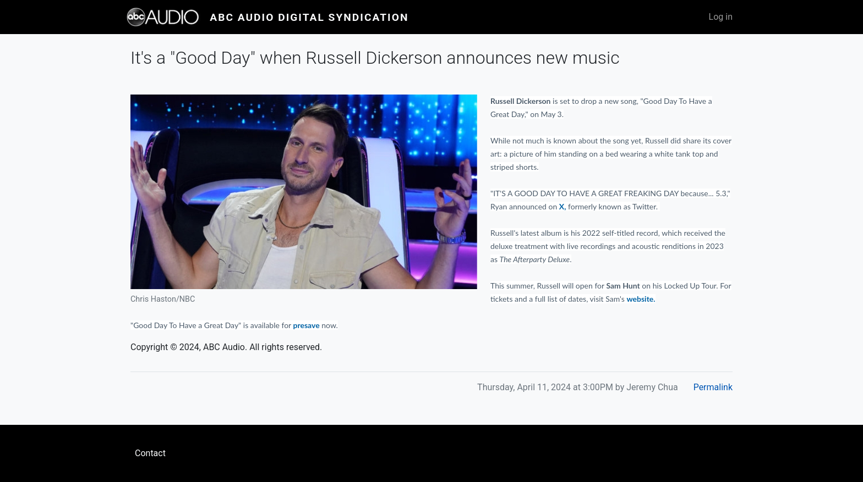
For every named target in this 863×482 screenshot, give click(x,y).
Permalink (713, 387)
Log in (721, 17)
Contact (150, 453)
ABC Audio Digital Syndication (309, 17)
